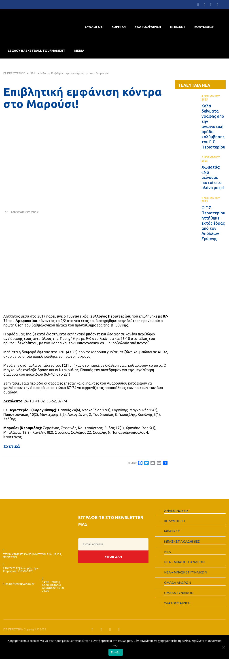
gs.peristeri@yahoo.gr (19, 583)
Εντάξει (116, 652)
